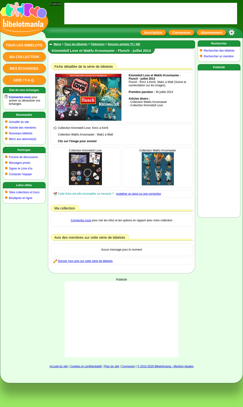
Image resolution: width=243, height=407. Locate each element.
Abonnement (211, 32)
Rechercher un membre (219, 56)
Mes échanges (24, 68)
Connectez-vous (20, 97)
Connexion (181, 32)
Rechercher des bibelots (219, 50)
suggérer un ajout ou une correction (138, 193)
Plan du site (111, 366)
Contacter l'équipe (20, 174)
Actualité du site (19, 122)
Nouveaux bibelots (21, 133)
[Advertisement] (121, 311)
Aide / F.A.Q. (24, 80)
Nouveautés (24, 114)
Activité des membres (22, 127)
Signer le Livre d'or (21, 168)
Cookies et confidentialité (86, 366)
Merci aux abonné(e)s (23, 139)
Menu (57, 44)
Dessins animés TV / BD (124, 44)
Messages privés (19, 163)
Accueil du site (58, 366)
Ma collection (24, 57)
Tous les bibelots (24, 45)
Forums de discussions (23, 157)
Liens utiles (24, 185)
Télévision (98, 44)
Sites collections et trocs (24, 192)
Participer (24, 150)
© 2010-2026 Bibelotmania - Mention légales (165, 366)
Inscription (153, 32)
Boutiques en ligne (21, 198)
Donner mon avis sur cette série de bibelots (85, 261)
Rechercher (219, 43)
